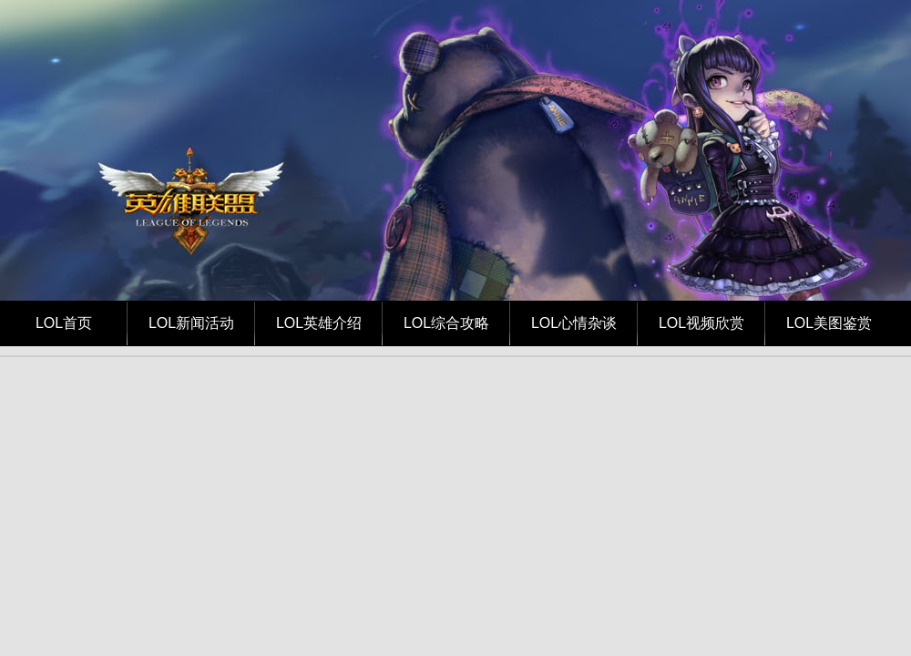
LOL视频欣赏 (701, 323)
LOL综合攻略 (446, 323)
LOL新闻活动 (191, 323)
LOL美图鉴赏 (829, 323)
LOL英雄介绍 (319, 323)
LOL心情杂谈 (574, 323)
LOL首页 (64, 323)
